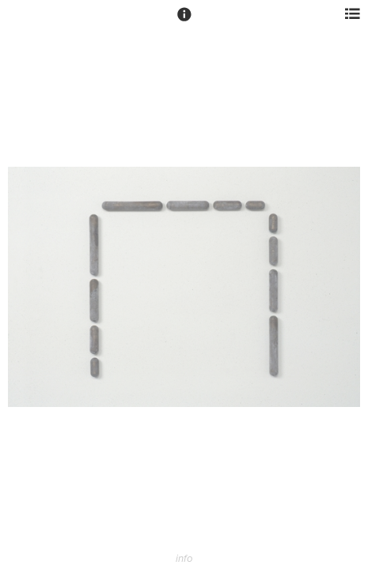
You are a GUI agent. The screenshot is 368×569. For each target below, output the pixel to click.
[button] (184, 21)
